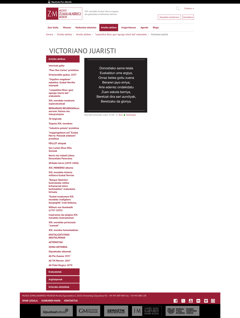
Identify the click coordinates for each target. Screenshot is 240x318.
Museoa (67, 27)
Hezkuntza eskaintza (85, 27)
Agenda (144, 27)
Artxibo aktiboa (109, 27)
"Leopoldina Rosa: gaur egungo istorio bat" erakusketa (121, 34)
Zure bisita (53, 27)
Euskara (189, 8)
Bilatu (178, 8)
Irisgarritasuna (128, 27)
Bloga (156, 27)
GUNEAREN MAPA (50, 300)
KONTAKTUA (71, 300)
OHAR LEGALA (30, 300)
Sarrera (49, 34)
